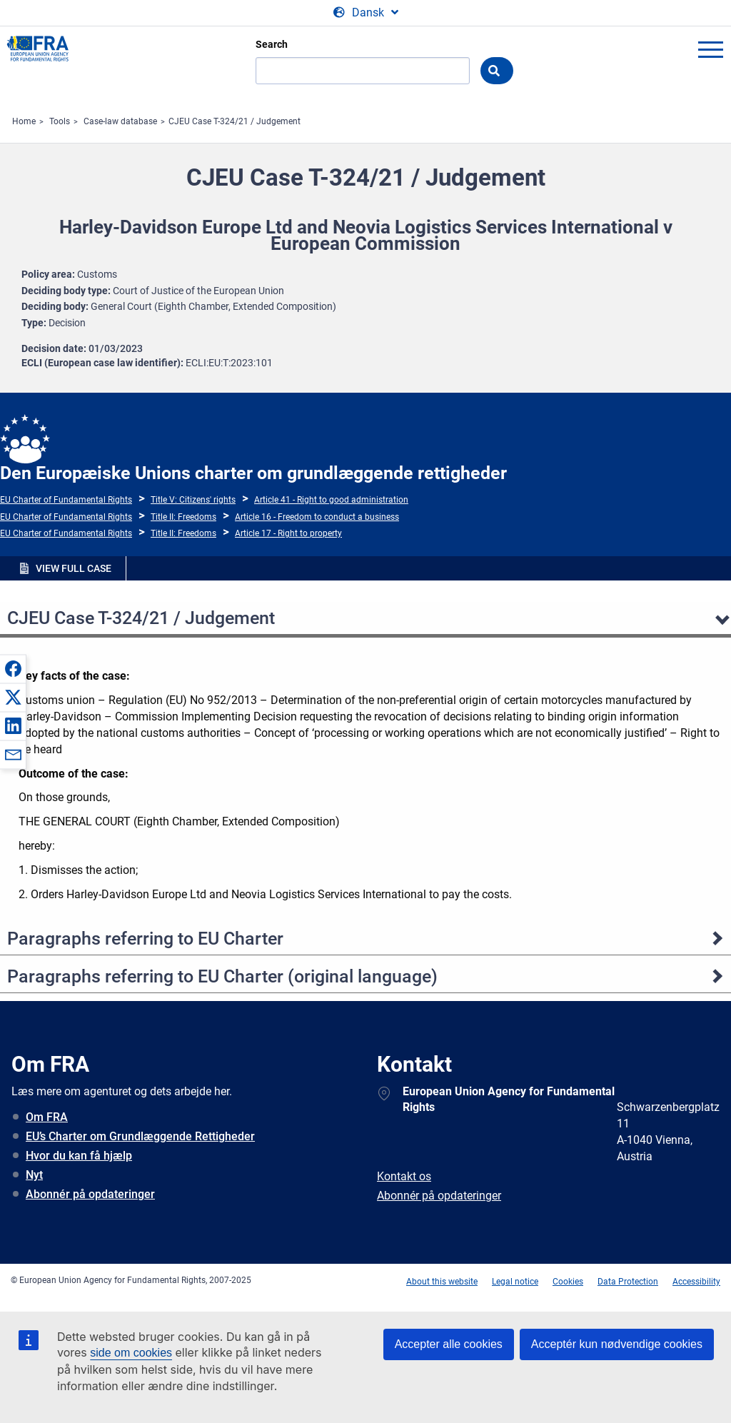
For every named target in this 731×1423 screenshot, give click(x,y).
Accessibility (696, 1282)
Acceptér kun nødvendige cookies (616, 1344)
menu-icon (710, 49)
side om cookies (131, 1353)
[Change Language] (366, 13)
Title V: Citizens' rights (193, 500)
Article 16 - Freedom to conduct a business (317, 517)
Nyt (34, 1175)
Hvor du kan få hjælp (79, 1155)
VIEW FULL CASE (73, 568)
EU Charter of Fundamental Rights (66, 500)
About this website (442, 1282)
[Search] (363, 70)
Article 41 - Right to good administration (331, 500)
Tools (59, 121)
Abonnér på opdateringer (90, 1194)
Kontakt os (404, 1176)
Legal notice (515, 1282)
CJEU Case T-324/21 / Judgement (234, 121)
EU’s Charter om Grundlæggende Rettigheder (140, 1136)
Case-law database (120, 121)
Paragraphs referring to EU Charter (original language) (222, 976)
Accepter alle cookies (449, 1344)
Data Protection (628, 1282)
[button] (13, 668)
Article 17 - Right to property (288, 533)
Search (272, 44)
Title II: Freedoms (183, 517)
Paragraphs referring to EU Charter (145, 938)
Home (24, 121)
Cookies (568, 1282)
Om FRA (47, 1117)
